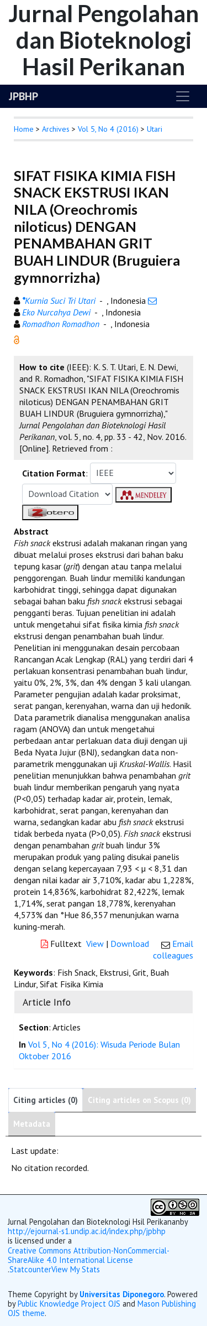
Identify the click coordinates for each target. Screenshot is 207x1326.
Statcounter (30, 1269)
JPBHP (23, 96)
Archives (56, 129)
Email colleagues (173, 949)
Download (129, 943)
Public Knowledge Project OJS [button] (69, 1303)
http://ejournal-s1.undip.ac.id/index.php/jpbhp (87, 1231)
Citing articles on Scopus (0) (139, 1100)
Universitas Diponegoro (121, 1294)
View (95, 943)
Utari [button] (154, 129)
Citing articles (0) (45, 1100)
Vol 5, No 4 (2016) (108, 129)
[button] (16, 338)
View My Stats (75, 1270)
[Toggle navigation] (182, 96)
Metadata (31, 1123)
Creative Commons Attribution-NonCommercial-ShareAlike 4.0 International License (88, 1255)
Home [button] (24, 129)
